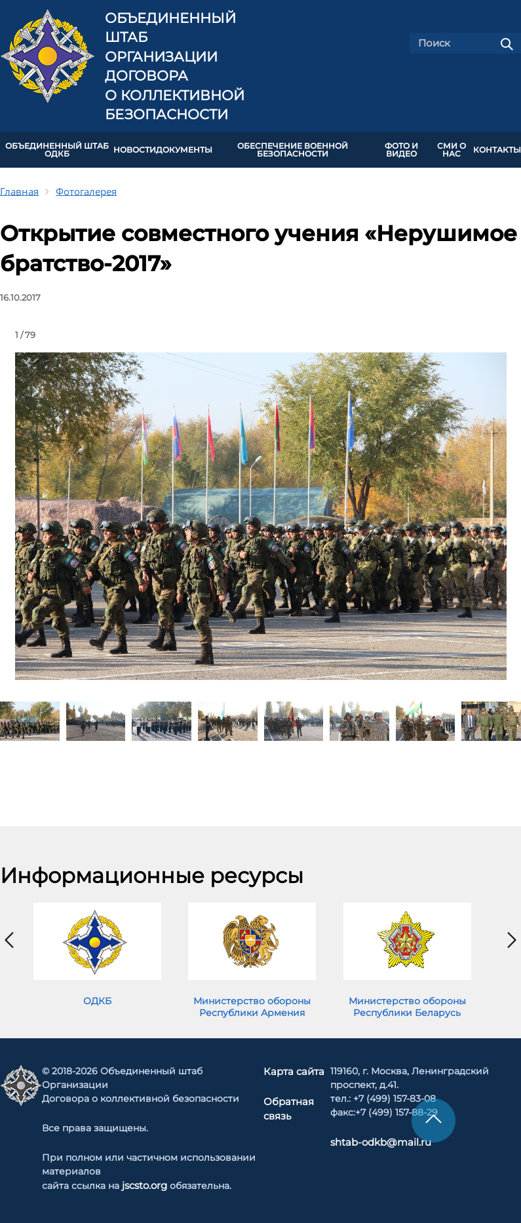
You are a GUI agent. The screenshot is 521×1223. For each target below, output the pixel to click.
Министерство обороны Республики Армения (252, 1004)
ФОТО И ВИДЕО (401, 149)
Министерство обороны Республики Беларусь (407, 1004)
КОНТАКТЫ (497, 149)
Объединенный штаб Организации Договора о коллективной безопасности (174, 66)
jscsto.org (144, 1183)
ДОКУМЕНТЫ (184, 149)
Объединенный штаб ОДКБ (57, 149)
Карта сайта (294, 1069)
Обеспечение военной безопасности (292, 149)
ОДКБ (97, 998)
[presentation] (9, 937)
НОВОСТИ (134, 149)
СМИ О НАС (451, 149)
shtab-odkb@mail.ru (375, 1140)
